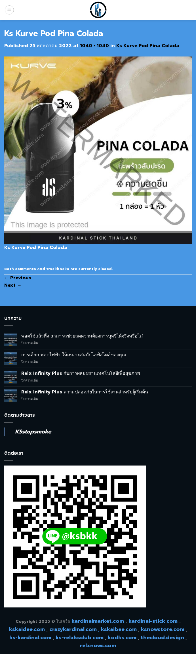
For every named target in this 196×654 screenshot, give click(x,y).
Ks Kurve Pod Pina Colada (147, 45)
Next (13, 285)
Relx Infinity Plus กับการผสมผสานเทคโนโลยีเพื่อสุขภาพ (80, 373)
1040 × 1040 (94, 45)
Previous (17, 277)
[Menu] (9, 9)
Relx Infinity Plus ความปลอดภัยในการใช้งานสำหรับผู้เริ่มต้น (84, 392)
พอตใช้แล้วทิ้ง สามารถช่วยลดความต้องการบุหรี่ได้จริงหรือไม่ (82, 336)
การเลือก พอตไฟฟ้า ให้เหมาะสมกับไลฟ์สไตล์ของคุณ (73, 355)
